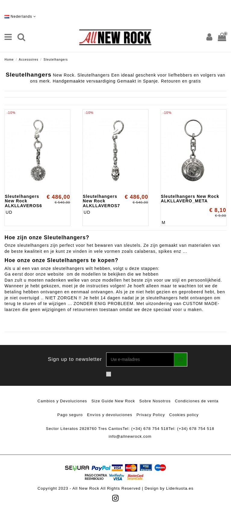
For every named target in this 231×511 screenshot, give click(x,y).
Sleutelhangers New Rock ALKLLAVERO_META (190, 198)
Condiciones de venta (196, 401)
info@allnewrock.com (130, 436)
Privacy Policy (151, 415)
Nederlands (20, 16)
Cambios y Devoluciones (62, 401)
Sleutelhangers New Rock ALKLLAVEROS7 (101, 201)
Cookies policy (184, 415)
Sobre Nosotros (155, 401)
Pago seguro (70, 415)
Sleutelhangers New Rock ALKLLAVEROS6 (23, 201)
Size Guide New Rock (113, 401)
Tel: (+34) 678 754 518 (145, 428)
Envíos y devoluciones (109, 415)
